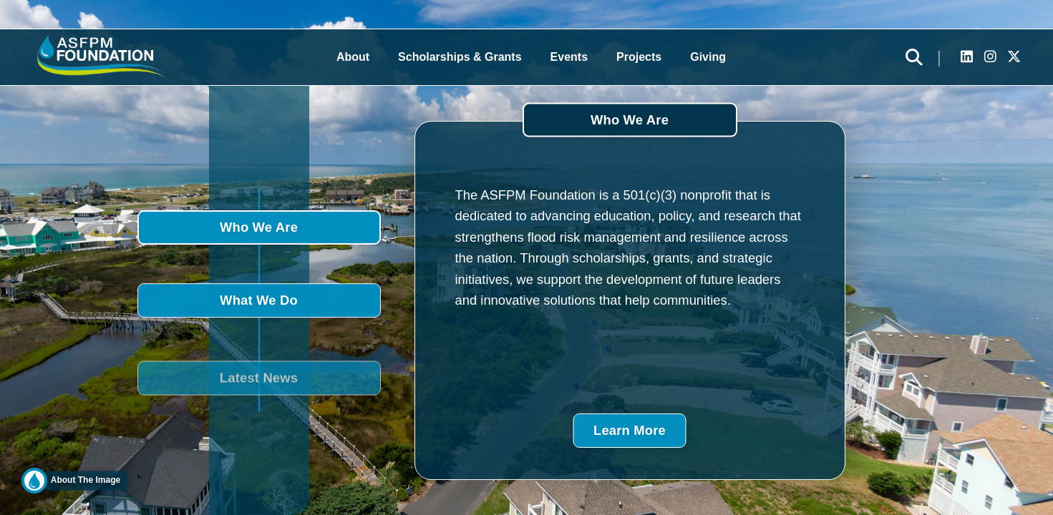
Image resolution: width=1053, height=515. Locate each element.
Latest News (259, 385)
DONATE (1032, 257)
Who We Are (259, 227)
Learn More (629, 430)
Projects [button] (638, 57)
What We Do (259, 301)
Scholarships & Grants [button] (460, 57)
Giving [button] (708, 57)
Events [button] (569, 57)
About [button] (352, 57)
